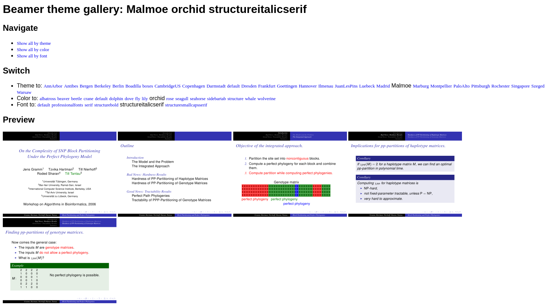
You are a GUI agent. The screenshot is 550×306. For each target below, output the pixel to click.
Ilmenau (325, 86)
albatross (48, 98)
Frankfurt (266, 86)
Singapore (520, 86)
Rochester (500, 86)
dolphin (116, 98)
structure (235, 98)
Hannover (308, 86)
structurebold (106, 104)
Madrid (383, 86)
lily (145, 98)
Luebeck (367, 86)
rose (170, 98)
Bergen (86, 86)
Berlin (118, 86)
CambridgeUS (168, 86)
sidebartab (216, 98)
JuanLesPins (346, 86)
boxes (147, 86)
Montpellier (441, 86)
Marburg (421, 86)
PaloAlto (462, 86)
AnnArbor (52, 86)
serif (89, 104)
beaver (64, 98)
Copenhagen (193, 86)
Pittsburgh (480, 86)
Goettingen (287, 86)
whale (250, 98)
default (233, 86)
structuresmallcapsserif (186, 104)
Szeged (538, 86)
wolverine (266, 98)
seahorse (198, 98)
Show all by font (32, 55)
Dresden (248, 86)
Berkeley (102, 86)
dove (129, 98)
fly (137, 98)
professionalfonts (67, 104)
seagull (181, 98)
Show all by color (33, 49)
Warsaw (24, 92)
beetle (76, 98)
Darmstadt (216, 86)
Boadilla (133, 86)
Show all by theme (34, 43)
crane (88, 98)
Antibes (71, 86)
